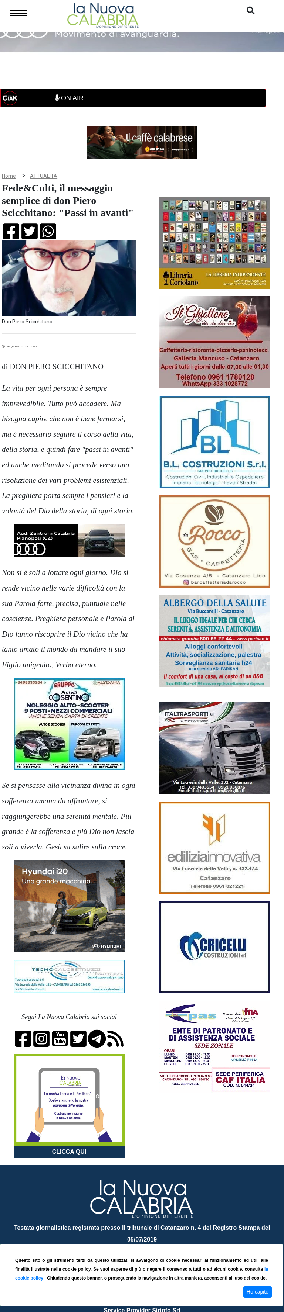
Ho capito (257, 1292)
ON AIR (69, 98)
